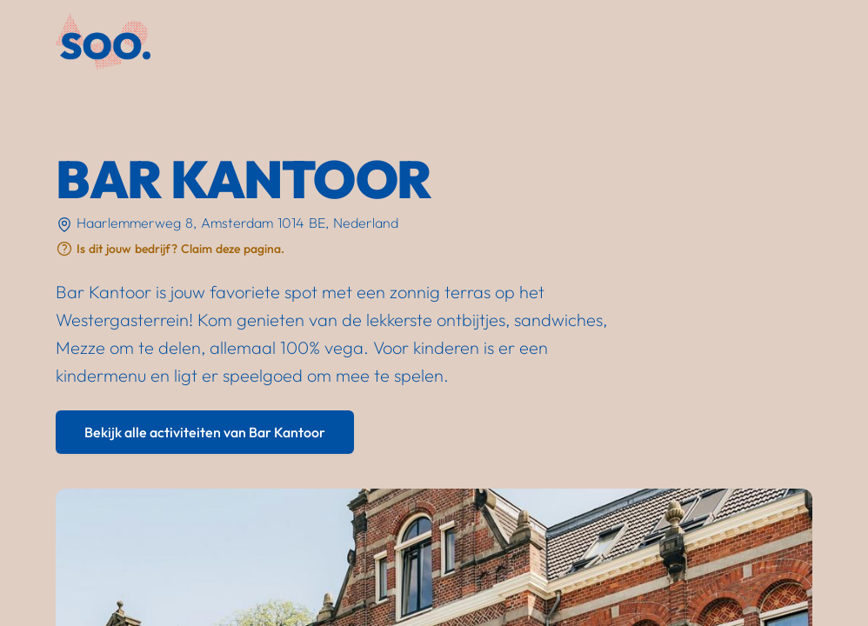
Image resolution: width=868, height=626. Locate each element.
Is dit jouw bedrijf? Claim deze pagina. (180, 248)
